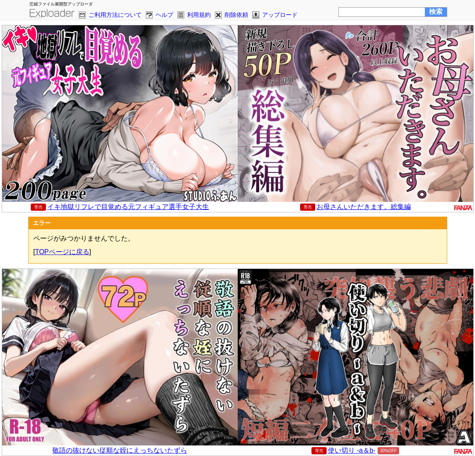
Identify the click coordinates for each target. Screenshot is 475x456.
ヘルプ (164, 14)
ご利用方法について (115, 14)
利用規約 (199, 14)
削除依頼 (236, 14)
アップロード (280, 14)
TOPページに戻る (62, 251)
